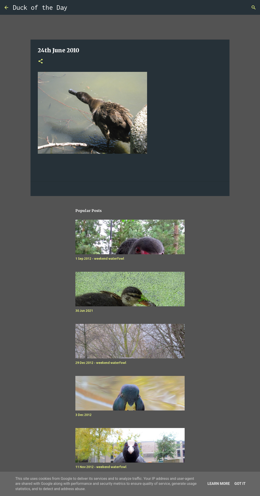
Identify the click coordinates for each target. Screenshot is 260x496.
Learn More (218, 483)
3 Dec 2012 (83, 415)
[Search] (73, 7)
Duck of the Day (40, 7)
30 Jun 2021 (84, 310)
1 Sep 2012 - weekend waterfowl (99, 258)
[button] (40, 61)
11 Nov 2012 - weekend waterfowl (100, 467)
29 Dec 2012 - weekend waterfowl (100, 363)
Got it (239, 483)
